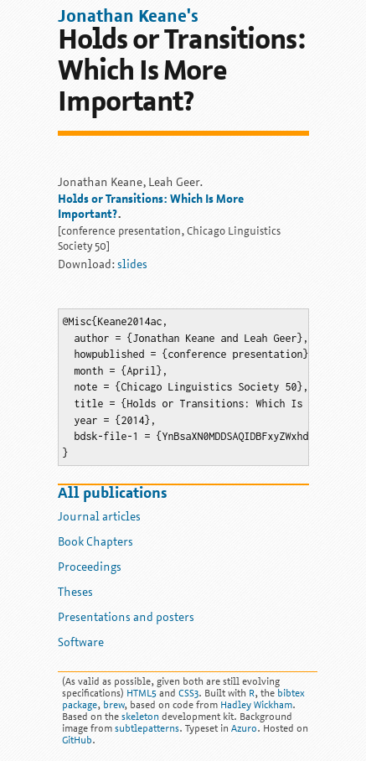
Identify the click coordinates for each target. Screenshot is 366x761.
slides (132, 265)
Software (81, 643)
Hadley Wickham (256, 706)
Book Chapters (95, 542)
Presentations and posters (126, 618)
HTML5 (141, 694)
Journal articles (99, 517)
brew (113, 706)
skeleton (140, 717)
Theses (75, 593)
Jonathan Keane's (128, 17)
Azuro (244, 729)
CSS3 (188, 694)
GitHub (77, 741)
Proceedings (89, 568)
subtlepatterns (147, 729)
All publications (113, 494)
